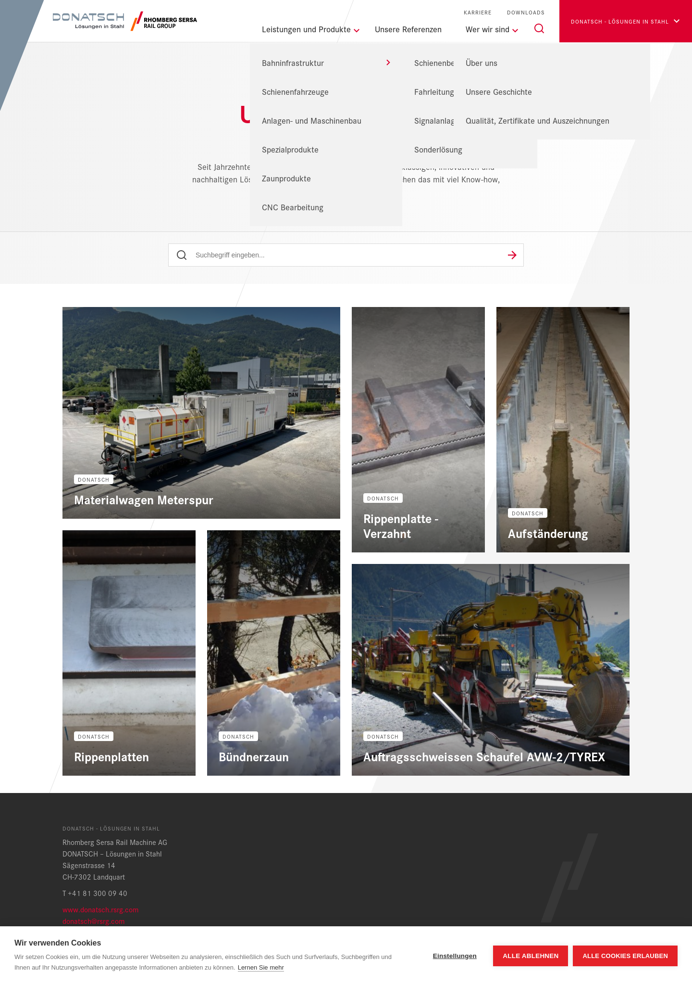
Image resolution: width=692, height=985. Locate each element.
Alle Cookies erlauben (625, 955)
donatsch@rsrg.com (93, 920)
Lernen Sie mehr (261, 967)
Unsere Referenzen (408, 29)
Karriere (478, 12)
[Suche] (539, 28)
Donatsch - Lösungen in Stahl (620, 21)
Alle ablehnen (530, 955)
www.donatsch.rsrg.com (100, 909)
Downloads (526, 12)
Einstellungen (455, 955)
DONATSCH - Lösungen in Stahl (309, 89)
